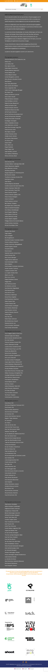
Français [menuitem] (32, 668)
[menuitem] (18, 669)
